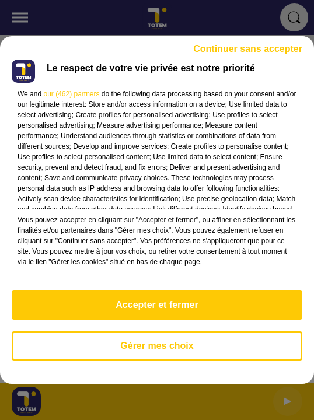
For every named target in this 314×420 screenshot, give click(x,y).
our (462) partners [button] (71, 94)
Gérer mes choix (156, 346)
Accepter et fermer (157, 305)
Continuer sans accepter (247, 49)
